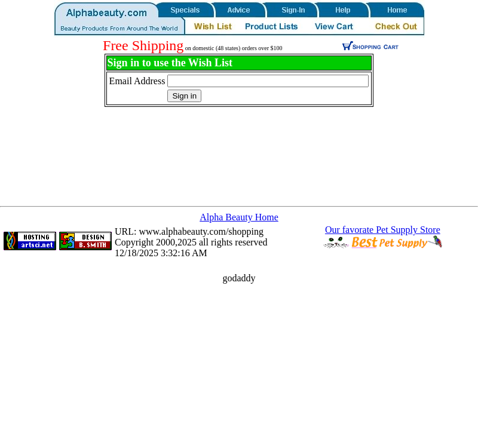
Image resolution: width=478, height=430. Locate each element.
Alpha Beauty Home (239, 217)
